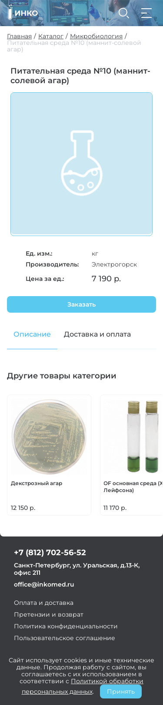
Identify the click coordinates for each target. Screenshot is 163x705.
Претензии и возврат (48, 614)
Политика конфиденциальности (66, 626)
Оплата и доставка (43, 603)
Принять (121, 691)
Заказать (81, 304)
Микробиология (96, 36)
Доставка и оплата (97, 334)
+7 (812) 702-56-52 (50, 552)
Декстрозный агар (36, 483)
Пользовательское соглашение (64, 638)
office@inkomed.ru (44, 584)
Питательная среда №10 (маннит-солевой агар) (74, 46)
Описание (32, 334)
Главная (19, 36)
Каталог (50, 36)
